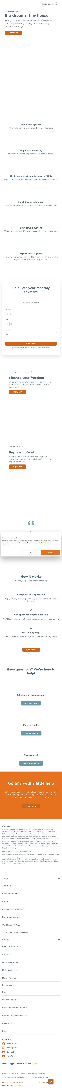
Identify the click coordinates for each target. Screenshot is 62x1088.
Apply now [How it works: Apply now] (31, 650)
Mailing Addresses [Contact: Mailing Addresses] (10, 970)
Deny (30, 552)
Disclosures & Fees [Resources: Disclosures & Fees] (11, 1000)
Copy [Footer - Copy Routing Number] (35, 1063)
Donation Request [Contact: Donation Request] (10, 962)
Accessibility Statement (36, 1074)
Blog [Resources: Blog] (4, 992)
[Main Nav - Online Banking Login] (45, 3)
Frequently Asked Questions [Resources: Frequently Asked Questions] (15, 1015)
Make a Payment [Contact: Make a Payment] (9, 978)
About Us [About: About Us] (6, 886)
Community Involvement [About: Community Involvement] (13, 909)
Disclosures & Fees (18, 1074)
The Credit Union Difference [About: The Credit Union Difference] (15, 933)
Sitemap (5, 1074)
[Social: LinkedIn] (8, 1052)
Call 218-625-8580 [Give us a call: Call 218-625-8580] (31, 763)
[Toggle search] (50, 3)
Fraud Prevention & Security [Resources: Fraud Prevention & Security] (15, 1008)
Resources (31, 985)
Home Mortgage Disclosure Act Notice (16, 851)
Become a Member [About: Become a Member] (10, 894)
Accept (50, 552)
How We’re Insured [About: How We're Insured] (11, 917)
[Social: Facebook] (9, 1043)
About (31, 879)
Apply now (31, 344)
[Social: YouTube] (8, 1056)
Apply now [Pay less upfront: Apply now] (17, 467)
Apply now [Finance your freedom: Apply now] (17, 392)
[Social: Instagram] (9, 1047)
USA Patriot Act (45, 1082)
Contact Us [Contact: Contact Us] (7, 955)
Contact (31, 940)
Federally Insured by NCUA (12, 1082)
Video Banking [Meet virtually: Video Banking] (31, 733)
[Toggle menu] (57, 3)
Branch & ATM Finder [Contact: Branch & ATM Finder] (11, 947)
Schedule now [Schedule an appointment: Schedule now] (31, 703)
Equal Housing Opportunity (12, 1085)
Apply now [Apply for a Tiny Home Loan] (31, 806)
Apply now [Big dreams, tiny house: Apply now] (13, 33)
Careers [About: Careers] (5, 901)
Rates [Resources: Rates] (4, 1031)
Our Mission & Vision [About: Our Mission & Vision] (11, 925)
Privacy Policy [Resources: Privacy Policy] (8, 1023)
